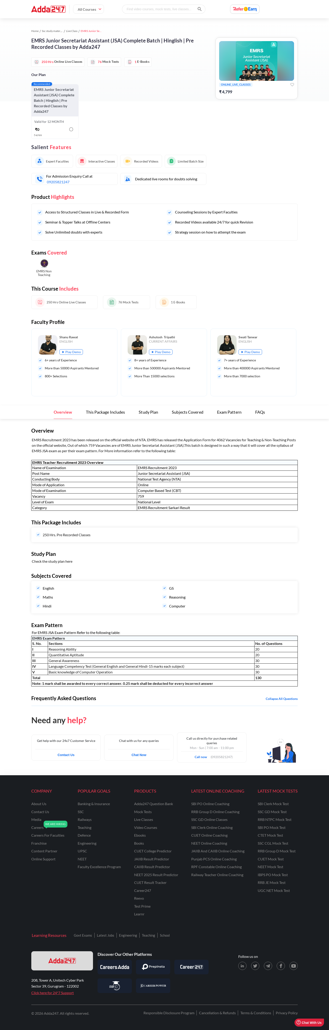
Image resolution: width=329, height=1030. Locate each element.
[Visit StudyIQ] (115, 985)
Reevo (139, 898)
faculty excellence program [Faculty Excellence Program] (99, 866)
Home (35, 31)
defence (84, 835)
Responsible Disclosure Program (168, 1013)
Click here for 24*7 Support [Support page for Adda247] (52, 993)
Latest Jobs (105, 935)
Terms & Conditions (255, 1013)
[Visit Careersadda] (115, 967)
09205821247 (58, 182)
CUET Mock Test (271, 859)
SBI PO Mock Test (272, 827)
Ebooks (140, 835)
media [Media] (36, 819)
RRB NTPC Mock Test (275, 819)
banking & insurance (94, 803)
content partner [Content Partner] (44, 851)
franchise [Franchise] (39, 843)
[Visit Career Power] (153, 985)
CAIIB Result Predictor (152, 866)
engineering (87, 843)
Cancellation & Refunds (217, 1013)
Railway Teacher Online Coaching (217, 874)
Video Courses (145, 827)
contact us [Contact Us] (40, 811)
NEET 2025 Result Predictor (156, 874)
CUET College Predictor (153, 851)
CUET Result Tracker (150, 882)
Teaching (148, 935)
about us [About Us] (38, 803)
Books (139, 843)
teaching (84, 827)
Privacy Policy (287, 1013)
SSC (81, 811)
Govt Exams (83, 935)
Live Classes (143, 819)
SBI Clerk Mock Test (273, 803)
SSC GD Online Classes (209, 819)
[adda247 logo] (62, 960)
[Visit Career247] (191, 967)
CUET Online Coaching (209, 835)
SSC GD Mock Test (272, 811)
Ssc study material (52, 31)
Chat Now (139, 755)
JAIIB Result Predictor (151, 859)
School (165, 935)
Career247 (142, 890)
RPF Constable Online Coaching (216, 866)
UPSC (82, 851)
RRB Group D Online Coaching (215, 811)
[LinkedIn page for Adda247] (242, 966)
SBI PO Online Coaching (210, 803)
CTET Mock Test (270, 835)
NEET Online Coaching (209, 843)
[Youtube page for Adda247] (293, 966)
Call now (202, 755)
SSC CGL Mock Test (273, 843)
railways (85, 819)
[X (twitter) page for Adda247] (255, 966)
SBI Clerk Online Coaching (212, 827)
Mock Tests (143, 811)
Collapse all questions (282, 699)
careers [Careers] (37, 827)
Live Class (71, 31)
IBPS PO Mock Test (273, 874)
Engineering (128, 935)
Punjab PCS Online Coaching (214, 859)
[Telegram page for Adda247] (268, 966)
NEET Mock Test (270, 866)
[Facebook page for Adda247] (281, 966)
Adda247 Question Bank (153, 803)
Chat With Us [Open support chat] (309, 1022)
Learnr (139, 914)
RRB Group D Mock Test (277, 851)
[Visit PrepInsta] (153, 967)
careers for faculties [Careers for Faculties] (47, 835)
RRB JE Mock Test (272, 882)
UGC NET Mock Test (274, 890)
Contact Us (66, 755)
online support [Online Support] (43, 859)
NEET (82, 859)
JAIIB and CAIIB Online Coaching (217, 851)
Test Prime (142, 906)
